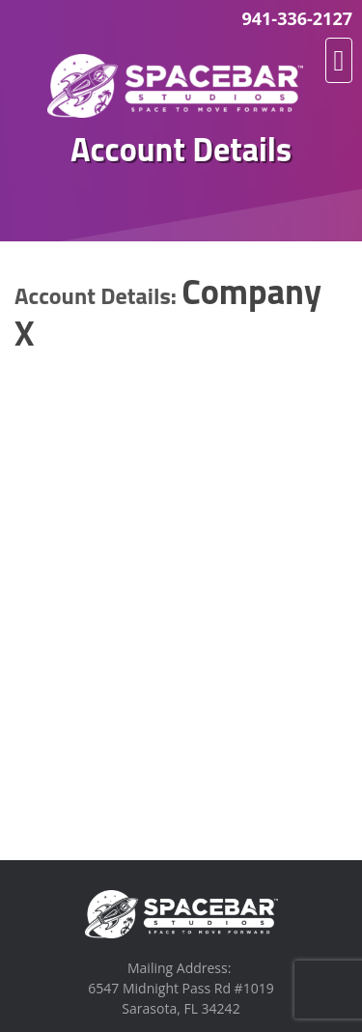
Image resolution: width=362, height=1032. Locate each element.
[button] (338, 60)
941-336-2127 (296, 18)
